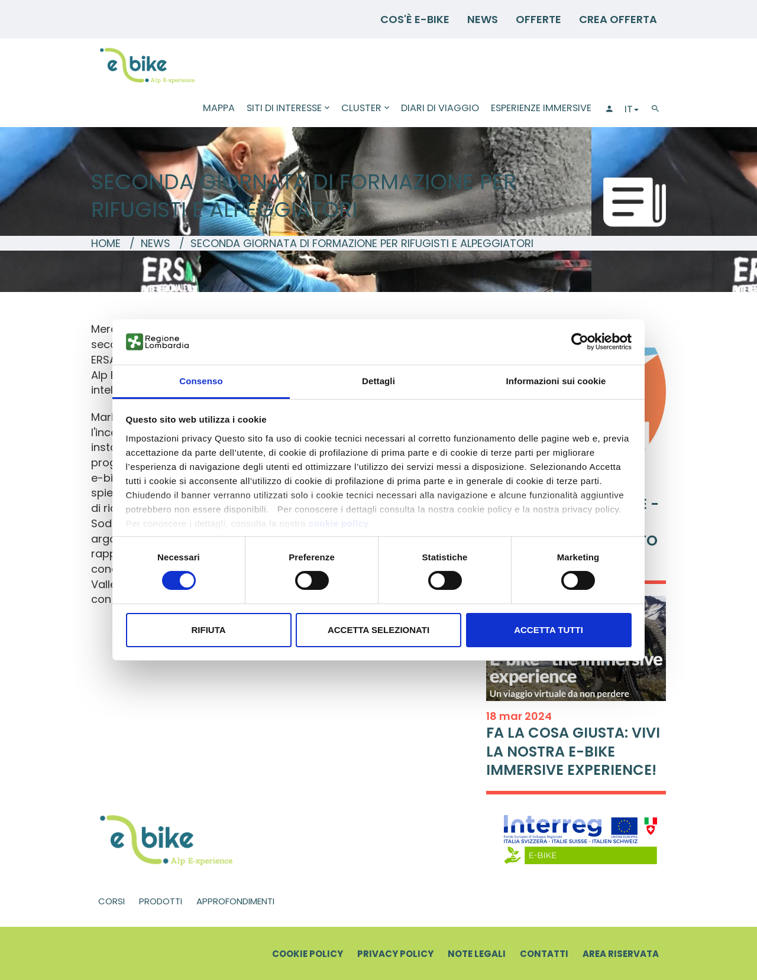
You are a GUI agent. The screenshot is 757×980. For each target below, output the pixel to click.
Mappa (219, 108)
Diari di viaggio (440, 108)
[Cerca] (655, 109)
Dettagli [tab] (378, 381)
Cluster (365, 108)
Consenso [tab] (200, 381)
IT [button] (632, 109)
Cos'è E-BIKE (414, 19)
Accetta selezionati (378, 630)
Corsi (111, 901)
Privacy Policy (395, 953)
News (482, 19)
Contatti (544, 953)
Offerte (538, 19)
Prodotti (160, 901)
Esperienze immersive (541, 108)
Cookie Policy (307, 953)
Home (106, 243)
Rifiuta (208, 630)
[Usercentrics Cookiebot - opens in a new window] (580, 342)
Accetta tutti (548, 630)
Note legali (477, 953)
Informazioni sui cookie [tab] (556, 381)
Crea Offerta (618, 19)
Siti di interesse (288, 108)
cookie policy (339, 523)
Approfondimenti (235, 901)
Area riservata (621, 953)
